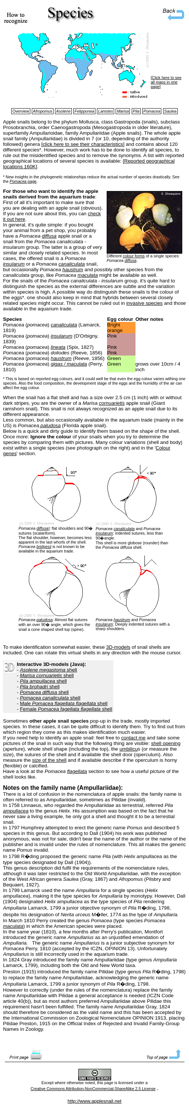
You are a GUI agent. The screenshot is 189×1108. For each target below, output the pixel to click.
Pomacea (18, 181)
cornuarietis (112, 403)
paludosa (50, 425)
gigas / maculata (69, 364)
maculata (87, 275)
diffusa (130, 260)
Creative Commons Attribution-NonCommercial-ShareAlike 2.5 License (93, 1088)
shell (48, 670)
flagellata (77, 771)
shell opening (166, 743)
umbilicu (128, 749)
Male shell (63, 703)
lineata (58, 347)
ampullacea (15, 811)
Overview (20, 111)
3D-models (118, 647)
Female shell (66, 709)
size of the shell (49, 760)
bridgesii (43, 546)
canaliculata (71, 264)
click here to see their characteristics (83, 144)
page (32, 181)
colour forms (134, 256)
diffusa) (42, 528)
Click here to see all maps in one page (166, 82)
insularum (14, 264)
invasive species (144, 303)
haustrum (73, 269)
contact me (133, 738)
